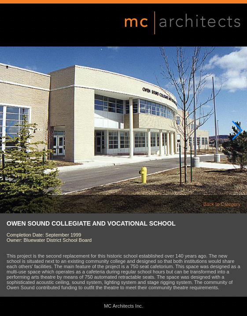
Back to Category (221, 204)
